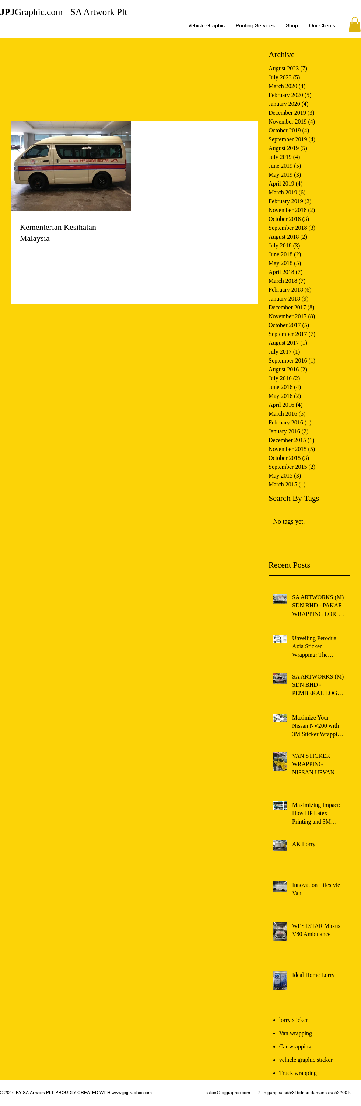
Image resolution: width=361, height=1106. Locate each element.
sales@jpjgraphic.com (228, 1092)
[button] (354, 24)
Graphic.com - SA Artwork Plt (63, 12)
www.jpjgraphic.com (132, 1092)
